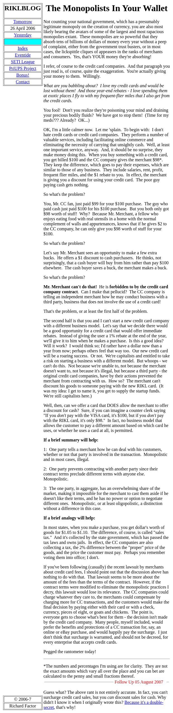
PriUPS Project (22, 68)
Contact (23, 81)
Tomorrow (22, 21)
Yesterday (23, 35)
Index (23, 48)
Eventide (23, 55)
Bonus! (22, 75)
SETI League (23, 61)
